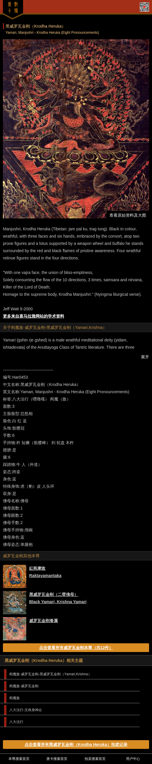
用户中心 (133, 759)
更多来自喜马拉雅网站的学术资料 (33, 316)
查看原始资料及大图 (127, 215)
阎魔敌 (14, 698)
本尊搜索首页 (18, 759)
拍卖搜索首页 (95, 759)
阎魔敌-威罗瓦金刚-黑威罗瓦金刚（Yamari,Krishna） (50, 674)
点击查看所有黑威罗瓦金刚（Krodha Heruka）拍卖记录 (76, 744)
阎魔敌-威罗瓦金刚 (24, 686)
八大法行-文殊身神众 (25, 710)
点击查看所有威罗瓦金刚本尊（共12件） (76, 647)
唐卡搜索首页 (56, 759)
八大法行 (16, 722)
